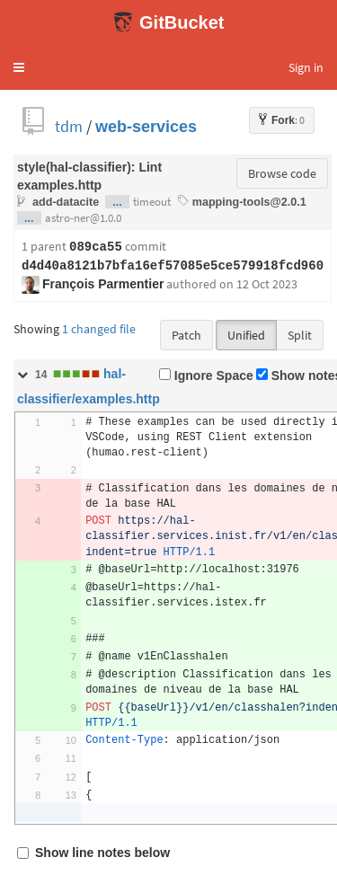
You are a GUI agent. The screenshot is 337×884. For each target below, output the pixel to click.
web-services (146, 126)
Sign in (306, 67)
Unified (246, 335)
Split (300, 335)
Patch (186, 335)
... (117, 201)
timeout (152, 201)
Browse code (282, 173)
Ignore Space (206, 375)
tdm (69, 126)
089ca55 (95, 247)
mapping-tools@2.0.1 (249, 201)
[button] (19, 67)
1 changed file (99, 329)
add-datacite (65, 201)
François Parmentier (103, 284)
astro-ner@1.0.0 (83, 218)
